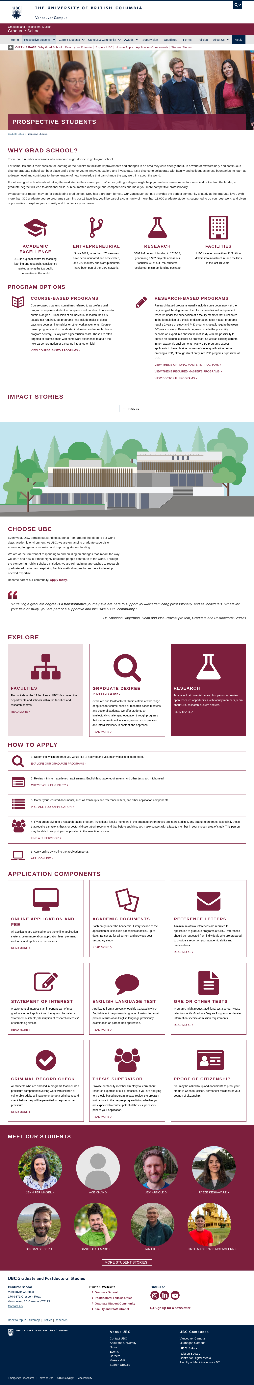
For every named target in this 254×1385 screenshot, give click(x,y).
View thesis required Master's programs (187, 371)
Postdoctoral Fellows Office (113, 1298)
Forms (187, 39)
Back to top (17, 1320)
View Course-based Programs (54, 350)
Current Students (69, 39)
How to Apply (124, 47)
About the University (123, 1342)
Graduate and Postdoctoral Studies (127, 1279)
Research (61, 1320)
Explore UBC (104, 47)
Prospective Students (37, 39)
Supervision (150, 39)
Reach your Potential (78, 47)
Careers (115, 1356)
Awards (128, 39)
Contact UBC (118, 1338)
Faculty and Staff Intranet (112, 1309)
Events (114, 1351)
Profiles (47, 1320)
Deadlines (170, 39)
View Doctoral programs (175, 378)
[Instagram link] (154, 1295)
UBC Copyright (65, 1377)
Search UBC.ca (120, 1364)
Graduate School (16, 134)
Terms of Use (45, 1377)
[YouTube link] (175, 1295)
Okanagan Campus (192, 1342)
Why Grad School (50, 47)
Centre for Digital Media (195, 1358)
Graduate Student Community (115, 1303)
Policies (202, 39)
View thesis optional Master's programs (187, 364)
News (113, 1347)
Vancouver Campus (193, 1338)
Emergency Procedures (21, 1377)
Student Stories (181, 47)
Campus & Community (102, 39)
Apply (238, 39)
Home (15, 39)
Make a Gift (117, 1360)
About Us (219, 39)
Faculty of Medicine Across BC (200, 1362)
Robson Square (190, 1353)
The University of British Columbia (16, 12)
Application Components (152, 47)
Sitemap (34, 1320)
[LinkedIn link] (164, 1295)
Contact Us (15, 1306)
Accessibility (85, 1377)
